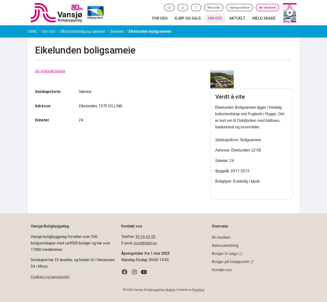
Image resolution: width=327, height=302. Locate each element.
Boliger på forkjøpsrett (233, 261)
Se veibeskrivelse (50, 71)
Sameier (117, 31)
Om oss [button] (215, 18)
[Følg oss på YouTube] (144, 272)
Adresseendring (225, 245)
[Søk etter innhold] (196, 7)
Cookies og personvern (50, 277)
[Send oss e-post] (169, 7)
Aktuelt (237, 18)
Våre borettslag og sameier (82, 31)
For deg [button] (160, 18)
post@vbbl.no (145, 243)
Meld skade (264, 18)
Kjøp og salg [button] (188, 18)
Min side (213, 7)
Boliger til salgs (227, 253)
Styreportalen (240, 7)
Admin (170, 289)
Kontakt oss (222, 270)
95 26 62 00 (146, 236)
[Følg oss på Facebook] (124, 272)
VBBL (32, 31)
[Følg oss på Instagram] (134, 272)
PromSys (198, 289)
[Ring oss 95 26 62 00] (182, 7)
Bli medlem (267, 7)
